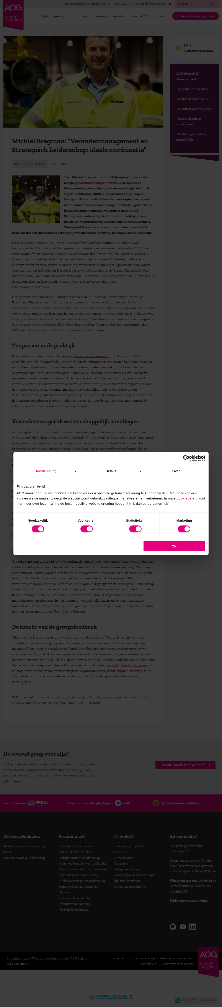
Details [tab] (111, 471)
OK (174, 546)
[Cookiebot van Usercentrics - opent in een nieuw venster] (186, 458)
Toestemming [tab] (46, 471)
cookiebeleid (187, 498)
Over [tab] (176, 471)
